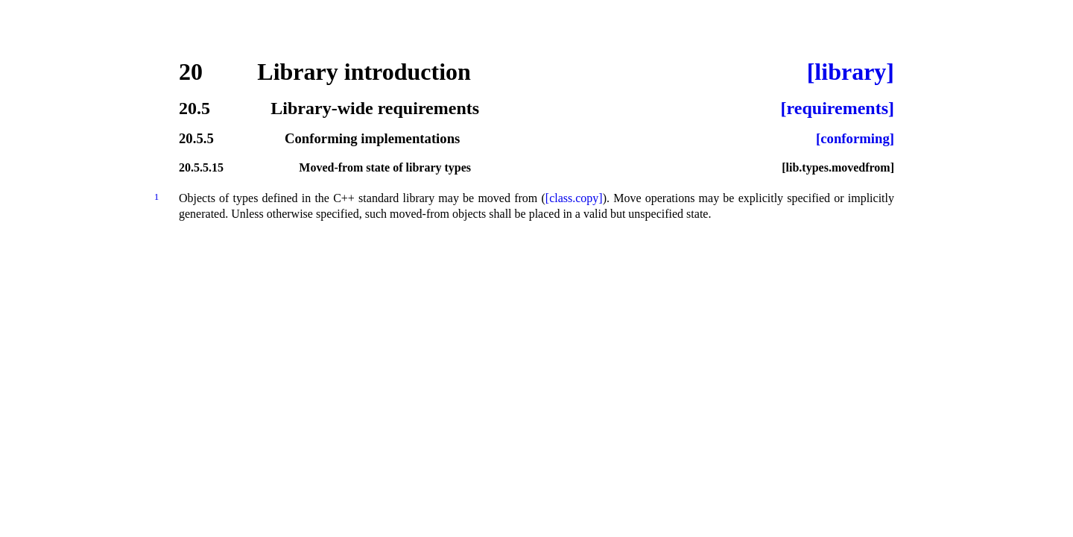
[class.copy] (574, 198)
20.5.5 (196, 139)
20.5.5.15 (201, 168)
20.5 (194, 108)
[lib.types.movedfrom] (838, 168)
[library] (850, 72)
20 (191, 72)
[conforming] (855, 139)
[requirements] (837, 108)
